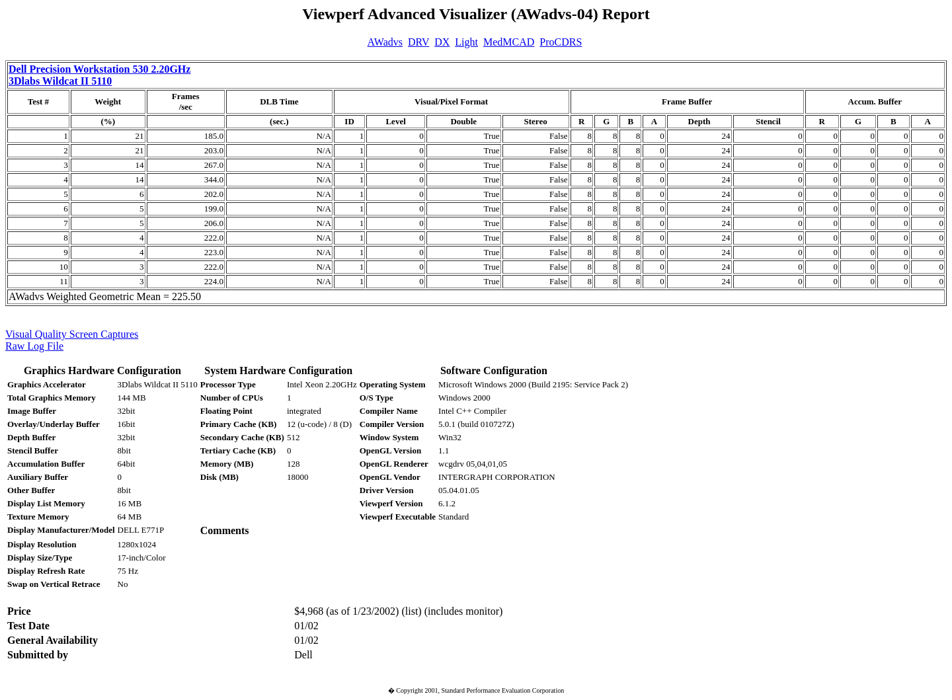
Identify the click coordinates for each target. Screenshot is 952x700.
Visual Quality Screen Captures (71, 334)
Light (466, 42)
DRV (418, 42)
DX (442, 42)
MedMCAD (508, 42)
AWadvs (385, 42)
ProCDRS (560, 42)
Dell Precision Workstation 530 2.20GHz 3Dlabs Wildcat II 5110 (99, 75)
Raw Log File (34, 346)
